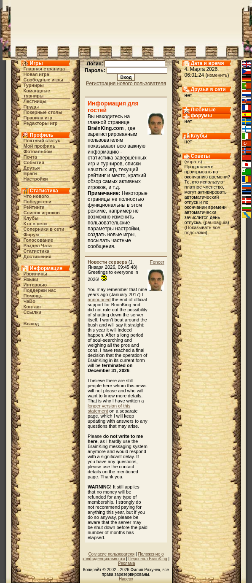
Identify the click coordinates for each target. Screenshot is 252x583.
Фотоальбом (38, 151)
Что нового (36, 196)
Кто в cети (35, 223)
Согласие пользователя (111, 554)
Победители (38, 201)
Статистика (37, 251)
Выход (31, 323)
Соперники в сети (44, 229)
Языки (31, 279)
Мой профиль (40, 145)
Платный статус (42, 140)
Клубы (31, 218)
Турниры (34, 85)
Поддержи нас (40, 290)
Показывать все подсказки (202, 230)
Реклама (126, 563)
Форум (31, 234)
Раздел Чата (38, 245)
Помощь (33, 295)
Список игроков (42, 212)
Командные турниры (37, 93)
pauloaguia (216, 222)
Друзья (32, 167)
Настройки (36, 178)
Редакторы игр (41, 123)
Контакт (32, 306)
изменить (217, 75)
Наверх (126, 579)
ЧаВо (30, 301)
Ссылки (33, 312)
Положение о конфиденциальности (123, 556)
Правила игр (38, 117)
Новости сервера (107, 262)
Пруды (31, 106)
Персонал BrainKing (148, 558)
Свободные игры (43, 79)
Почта (30, 156)
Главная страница (44, 68)
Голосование (39, 240)
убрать (193, 161)
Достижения (37, 256)
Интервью (35, 284)
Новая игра (36, 74)
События (34, 162)
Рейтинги (34, 207)
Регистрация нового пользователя (126, 83)
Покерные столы (43, 112)
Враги (30, 173)
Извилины (36, 273)
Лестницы (35, 101)
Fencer (157, 262)
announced (99, 299)
